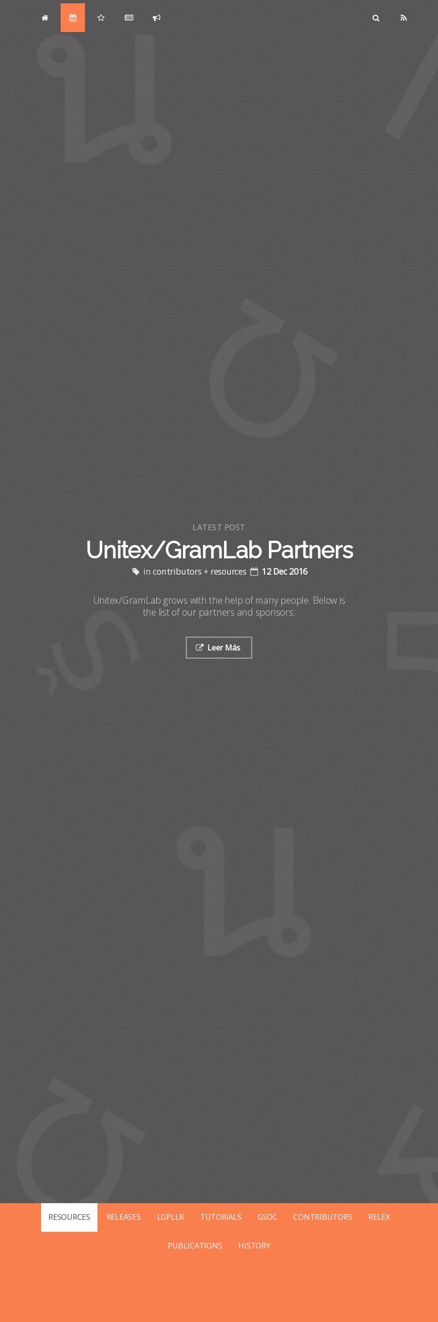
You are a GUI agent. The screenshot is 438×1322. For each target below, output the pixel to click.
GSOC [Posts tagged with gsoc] (267, 1217)
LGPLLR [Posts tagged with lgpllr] (170, 1217)
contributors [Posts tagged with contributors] (178, 571)
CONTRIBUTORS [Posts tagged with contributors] (322, 1217)
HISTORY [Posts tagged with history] (254, 1245)
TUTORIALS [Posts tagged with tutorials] (221, 1217)
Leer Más (224, 647)
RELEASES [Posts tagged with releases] (124, 1217)
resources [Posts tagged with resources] (229, 571)
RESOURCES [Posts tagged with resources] (69, 1217)
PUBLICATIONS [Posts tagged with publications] (195, 1245)
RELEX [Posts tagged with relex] (379, 1217)
